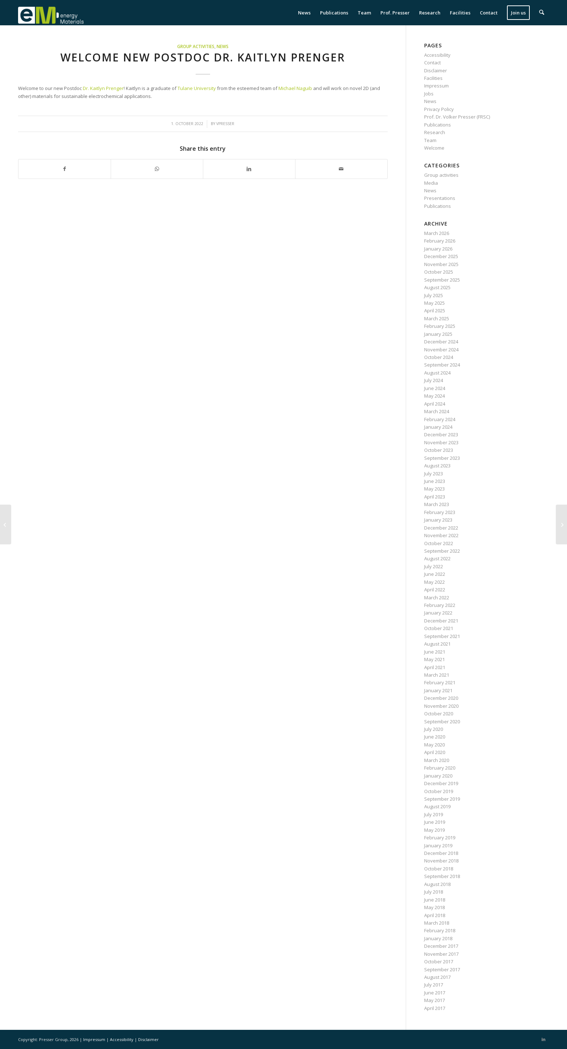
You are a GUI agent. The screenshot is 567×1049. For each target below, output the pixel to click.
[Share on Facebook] (64, 168)
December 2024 (441, 341)
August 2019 (437, 806)
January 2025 (438, 334)
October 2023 (438, 450)
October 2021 (438, 628)
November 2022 (441, 535)
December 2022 (441, 527)
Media (431, 183)
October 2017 (438, 961)
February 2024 (439, 419)
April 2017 (434, 1008)
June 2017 (434, 992)
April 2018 (434, 915)
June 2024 (434, 388)
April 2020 (434, 752)
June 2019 (434, 822)
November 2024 (441, 349)
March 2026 (436, 233)
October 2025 (438, 272)
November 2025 (441, 264)
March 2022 (436, 597)
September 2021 (442, 636)
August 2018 (437, 884)
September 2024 (442, 364)
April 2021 (434, 667)
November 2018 (441, 860)
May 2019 (434, 830)
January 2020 (438, 775)
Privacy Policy (439, 109)
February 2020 (439, 768)
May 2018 (434, 907)
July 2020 (433, 729)
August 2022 (437, 558)
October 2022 (438, 543)
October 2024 (438, 357)
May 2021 (434, 659)
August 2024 (437, 372)
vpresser (225, 123)
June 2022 (434, 574)
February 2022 (439, 605)
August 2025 (437, 287)
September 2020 (442, 721)
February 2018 (439, 930)
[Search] (542, 12)
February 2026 (439, 240)
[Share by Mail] (341, 168)
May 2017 (434, 1000)
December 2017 (441, 946)
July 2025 (433, 295)
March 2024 (436, 411)
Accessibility (437, 55)
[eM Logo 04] (51, 12)
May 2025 (434, 303)
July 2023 (433, 473)
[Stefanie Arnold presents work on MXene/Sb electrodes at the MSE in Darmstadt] (5, 524)
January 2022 (438, 612)
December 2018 (441, 853)
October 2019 (438, 791)
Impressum (436, 85)
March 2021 (436, 675)
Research (434, 132)
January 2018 (438, 938)
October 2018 (438, 868)
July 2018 (433, 892)
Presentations (439, 198)
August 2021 (437, 644)
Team (430, 140)
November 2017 (441, 954)
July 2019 (433, 814)
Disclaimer (435, 70)
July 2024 (433, 380)
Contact (432, 62)
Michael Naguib (295, 88)
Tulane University (197, 88)
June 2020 (434, 736)
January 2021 (438, 690)
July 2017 (433, 984)
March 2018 (436, 923)
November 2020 (441, 706)
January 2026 (438, 248)
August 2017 (437, 977)
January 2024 (438, 427)
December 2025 (441, 256)
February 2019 (439, 837)
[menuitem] (305, 12)
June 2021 (434, 651)
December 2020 (441, 698)
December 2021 (441, 620)
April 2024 (434, 404)
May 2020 (434, 744)
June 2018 (434, 899)
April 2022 (434, 589)
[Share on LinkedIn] (249, 168)
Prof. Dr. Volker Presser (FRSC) (457, 117)
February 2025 (439, 326)
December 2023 (441, 434)
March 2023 (436, 504)
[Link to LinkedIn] (543, 1039)
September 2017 (442, 969)
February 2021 (439, 682)
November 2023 (441, 442)
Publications (437, 124)
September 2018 (442, 876)
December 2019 (441, 783)
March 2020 (436, 760)
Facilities (433, 78)
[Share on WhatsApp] (157, 168)
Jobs (429, 93)
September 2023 (442, 458)
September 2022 (442, 551)
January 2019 (438, 845)
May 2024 (434, 396)
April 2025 (434, 310)
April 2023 (434, 496)
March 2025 (436, 318)
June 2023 (434, 481)
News (223, 46)
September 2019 (442, 799)
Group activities (195, 46)
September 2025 (442, 280)
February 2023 (439, 512)
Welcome (434, 148)
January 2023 (438, 520)
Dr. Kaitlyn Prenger (103, 88)
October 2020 (438, 713)
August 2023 (437, 465)
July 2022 (433, 566)
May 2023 (434, 488)
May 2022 (434, 582)
